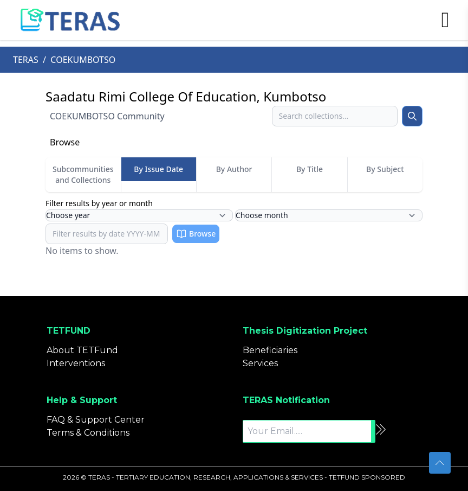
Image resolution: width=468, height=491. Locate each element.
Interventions (76, 363)
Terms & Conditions (88, 433)
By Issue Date (158, 169)
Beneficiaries (270, 350)
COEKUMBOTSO (82, 60)
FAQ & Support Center (96, 420)
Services (260, 363)
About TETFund (82, 350)
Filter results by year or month (99, 203)
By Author (234, 169)
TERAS (25, 60)
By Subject (385, 169)
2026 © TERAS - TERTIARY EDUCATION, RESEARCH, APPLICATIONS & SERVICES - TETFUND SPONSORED (234, 477)
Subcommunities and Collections (83, 174)
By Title (309, 169)
